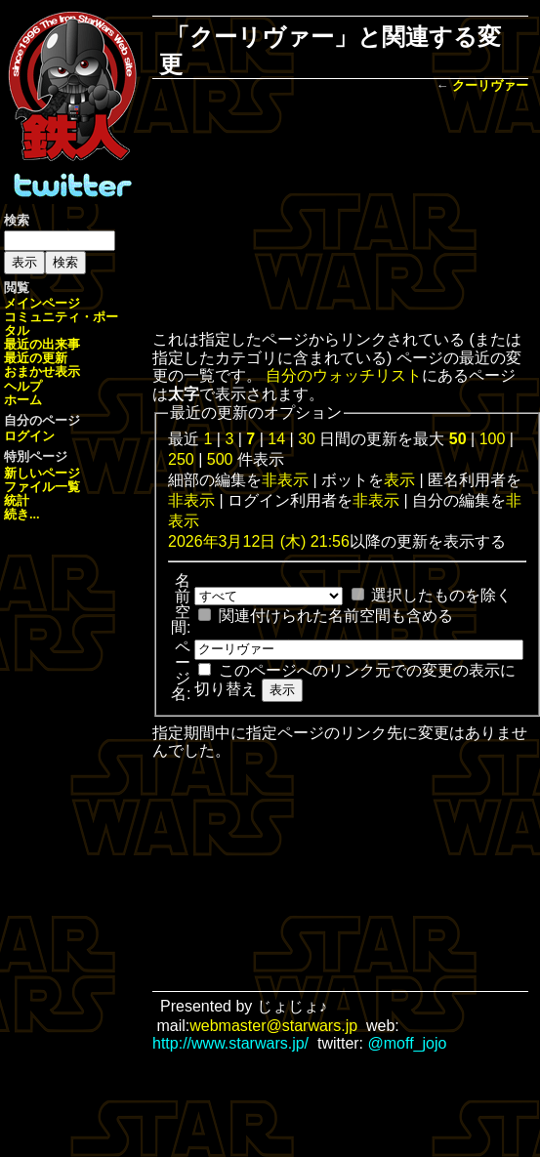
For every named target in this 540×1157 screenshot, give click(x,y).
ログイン (29, 436)
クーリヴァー (490, 85)
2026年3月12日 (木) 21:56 (259, 541)
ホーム (23, 400)
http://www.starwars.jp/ (230, 1043)
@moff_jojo (407, 1043)
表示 (399, 480)
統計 (16, 500)
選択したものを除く (441, 595)
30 (306, 439)
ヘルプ (23, 386)
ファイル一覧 (42, 486)
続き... (22, 514)
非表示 (285, 480)
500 (220, 459)
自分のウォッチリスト (344, 375)
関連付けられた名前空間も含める (336, 615)
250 (181, 459)
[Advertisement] (340, 213)
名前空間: (180, 604)
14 (276, 439)
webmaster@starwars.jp (273, 1025)
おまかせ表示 (42, 371)
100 (492, 439)
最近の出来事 (42, 344)
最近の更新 (35, 358)
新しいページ (42, 473)
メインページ (42, 303)
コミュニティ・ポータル (61, 324)
